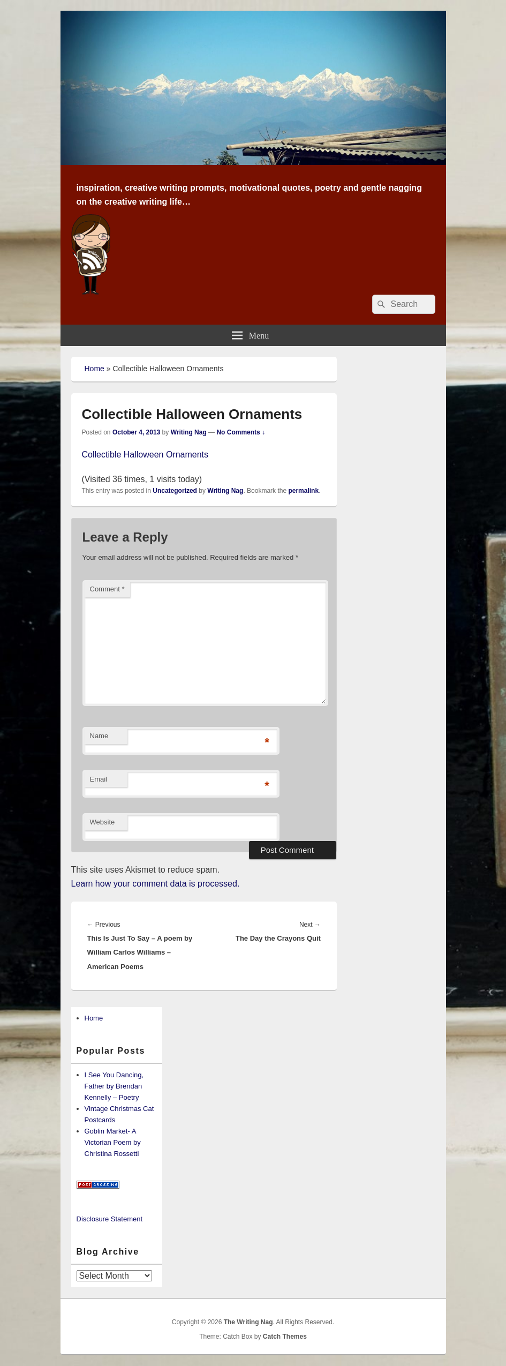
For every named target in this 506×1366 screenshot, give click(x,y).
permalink (303, 490)
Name (99, 736)
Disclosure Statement (110, 1219)
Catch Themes (285, 1336)
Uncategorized (175, 490)
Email (99, 779)
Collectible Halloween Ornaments (145, 454)
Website (102, 822)
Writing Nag (189, 432)
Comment (107, 589)
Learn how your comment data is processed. (155, 883)
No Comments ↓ (240, 432)
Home (94, 368)
